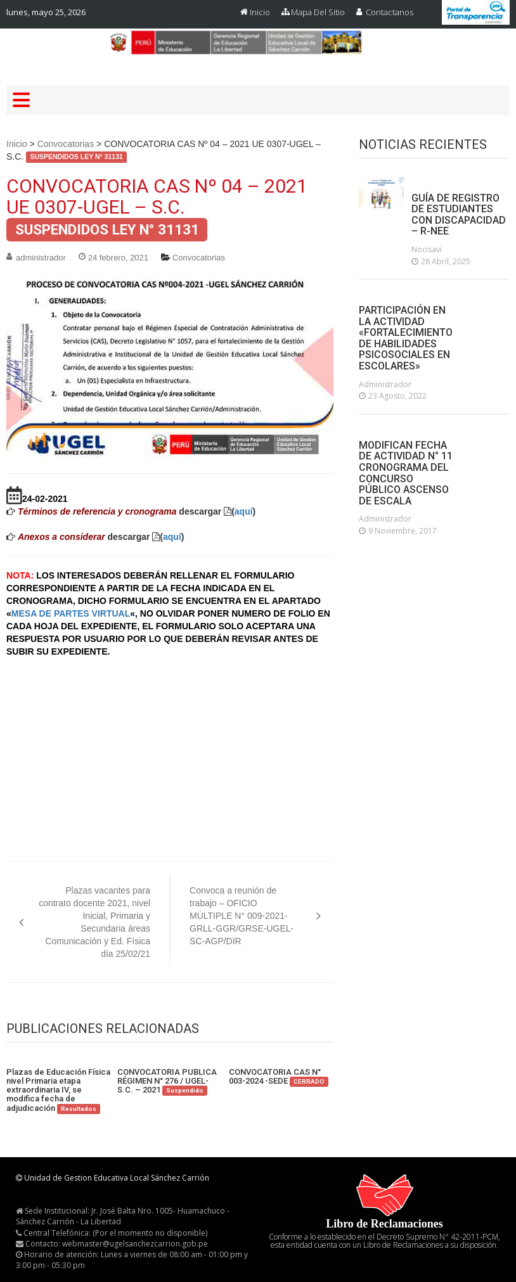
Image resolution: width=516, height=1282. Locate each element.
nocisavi (426, 249)
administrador (41, 257)
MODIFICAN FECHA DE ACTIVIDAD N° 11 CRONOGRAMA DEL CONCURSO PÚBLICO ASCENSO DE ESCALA (406, 473)
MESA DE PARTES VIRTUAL (70, 613)
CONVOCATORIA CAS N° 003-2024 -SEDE (278, 1077)
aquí (244, 511)
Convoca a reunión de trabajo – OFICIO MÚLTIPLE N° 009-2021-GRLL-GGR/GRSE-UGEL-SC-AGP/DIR (241, 915)
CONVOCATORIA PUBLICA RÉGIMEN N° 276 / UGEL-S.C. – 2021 (167, 1081)
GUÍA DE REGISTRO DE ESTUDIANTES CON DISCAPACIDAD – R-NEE (458, 215)
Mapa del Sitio (318, 12)
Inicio (260, 12)
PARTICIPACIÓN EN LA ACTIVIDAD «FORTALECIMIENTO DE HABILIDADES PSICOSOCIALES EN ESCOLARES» (406, 338)
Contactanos (389, 12)
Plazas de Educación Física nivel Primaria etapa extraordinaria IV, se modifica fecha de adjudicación (58, 1090)
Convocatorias (65, 144)
